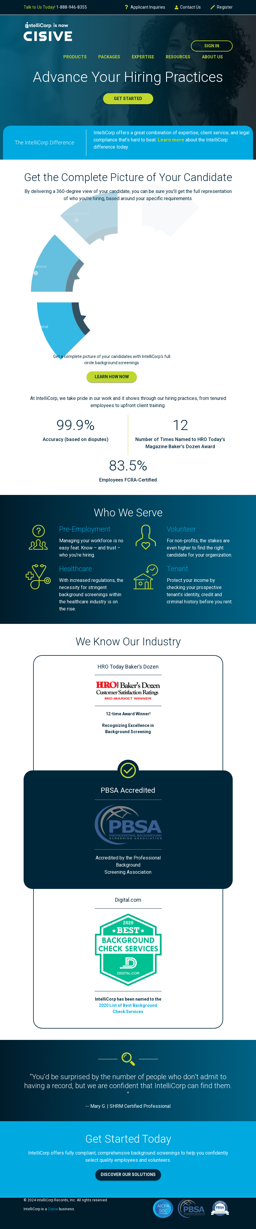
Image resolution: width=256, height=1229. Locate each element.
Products (75, 56)
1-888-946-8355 (71, 7)
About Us (212, 56)
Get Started (128, 98)
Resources (178, 56)
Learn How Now (112, 376)
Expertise (143, 56)
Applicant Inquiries (144, 7)
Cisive (53, 1209)
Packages (109, 56)
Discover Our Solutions (128, 1174)
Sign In (211, 45)
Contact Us (187, 7)
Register (221, 7)
